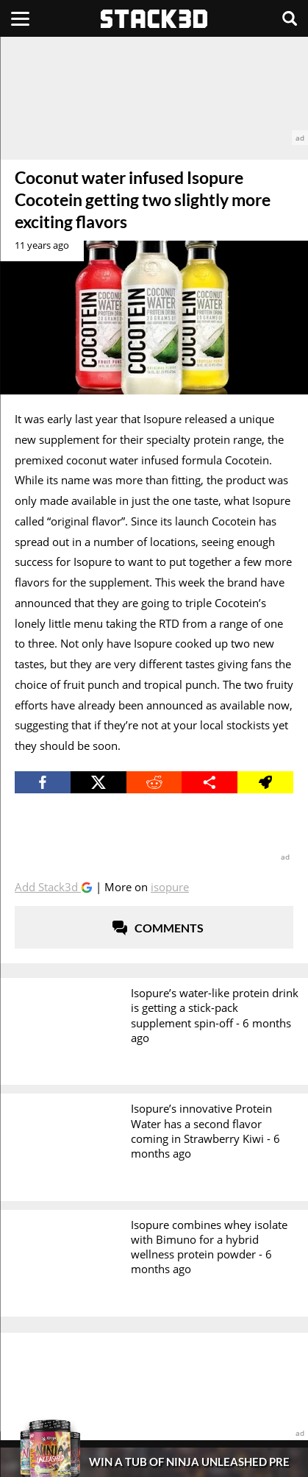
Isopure (170, 886)
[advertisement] (154, 91)
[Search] (289, 18)
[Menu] (20, 18)
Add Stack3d (48, 886)
